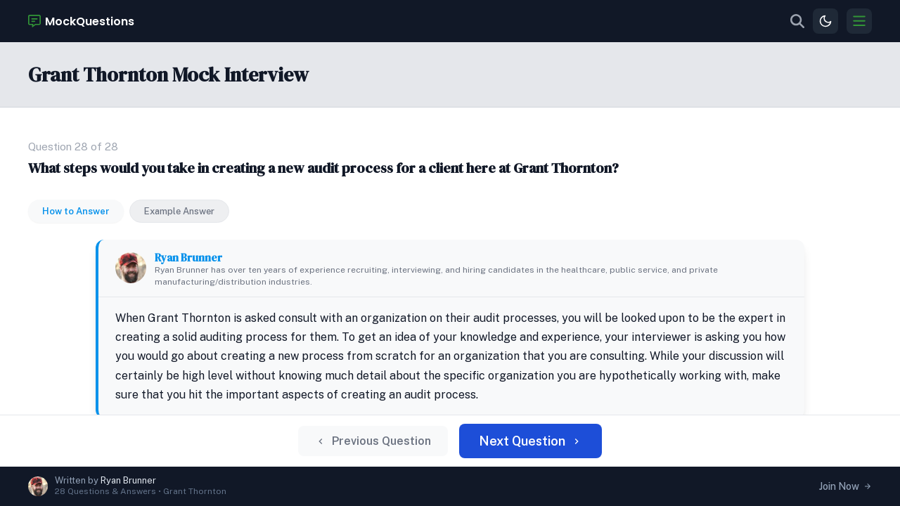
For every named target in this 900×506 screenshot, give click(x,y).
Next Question (521, 446)
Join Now (845, 486)
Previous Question (384, 446)
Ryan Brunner (236, 204)
